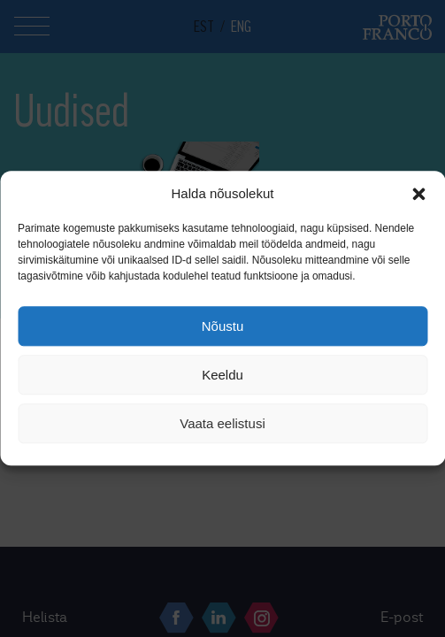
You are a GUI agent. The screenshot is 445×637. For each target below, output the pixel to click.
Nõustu (223, 326)
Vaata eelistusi (222, 423)
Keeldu (222, 374)
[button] (418, 194)
